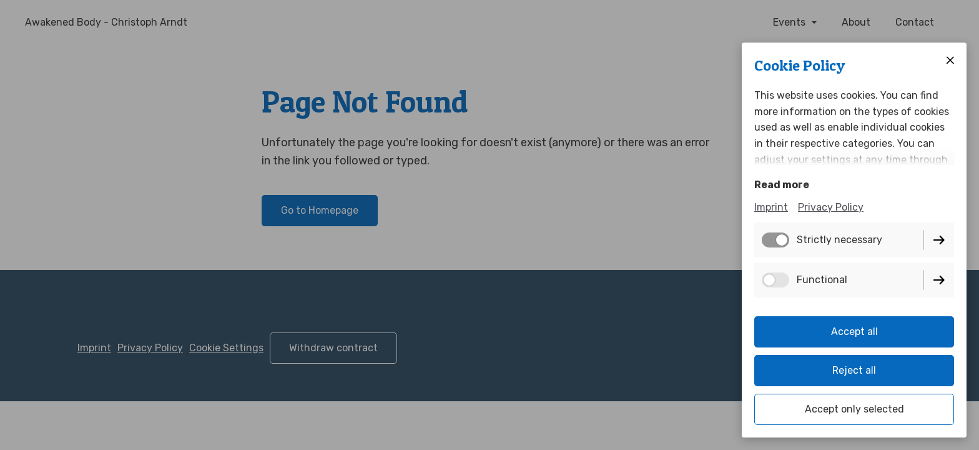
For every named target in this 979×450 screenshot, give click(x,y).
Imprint (771, 207)
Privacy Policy (830, 207)
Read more (781, 185)
